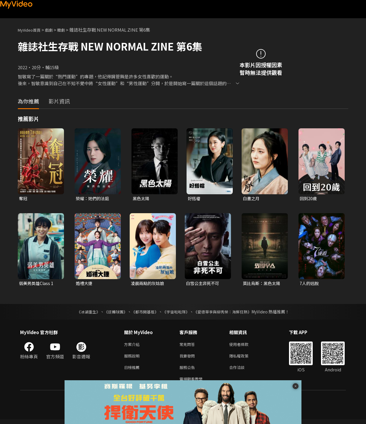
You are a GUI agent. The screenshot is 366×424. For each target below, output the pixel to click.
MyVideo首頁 (31, 30)
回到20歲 (309, 198)
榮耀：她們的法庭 (93, 198)
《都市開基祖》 (143, 313)
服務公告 (188, 371)
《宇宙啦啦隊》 (176, 313)
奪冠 (23, 198)
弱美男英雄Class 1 (37, 284)
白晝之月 (252, 198)
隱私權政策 (244, 358)
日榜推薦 (133, 371)
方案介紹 (133, 346)
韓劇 (66, 30)
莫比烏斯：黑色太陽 (263, 284)
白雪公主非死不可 (203, 284)
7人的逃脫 (310, 284)
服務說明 (133, 358)
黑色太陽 (141, 198)
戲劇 (53, 30)
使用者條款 (244, 346)
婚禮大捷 (85, 284)
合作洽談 (242, 371)
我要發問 (188, 358)
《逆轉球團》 (112, 313)
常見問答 (188, 346)
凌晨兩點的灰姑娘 (148, 284)
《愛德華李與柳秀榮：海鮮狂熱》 (226, 313)
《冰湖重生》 (83, 313)
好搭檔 (194, 198)
